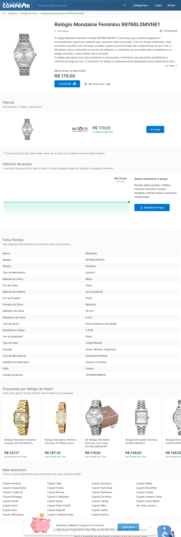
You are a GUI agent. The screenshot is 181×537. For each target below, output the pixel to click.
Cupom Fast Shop (102, 487)
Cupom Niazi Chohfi (58, 505)
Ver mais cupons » (146, 505)
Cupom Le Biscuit (13, 492)
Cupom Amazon (12, 483)
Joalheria (12, 13)
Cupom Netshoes (102, 492)
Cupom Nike (99, 505)
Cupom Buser (55, 501)
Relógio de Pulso (29, 13)
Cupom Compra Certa (149, 496)
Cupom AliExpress (13, 514)
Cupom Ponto (10, 501)
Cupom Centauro (101, 483)
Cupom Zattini (100, 510)
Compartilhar (168, 31)
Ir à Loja (155, 129)
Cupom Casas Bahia (14, 487)
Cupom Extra (10, 505)
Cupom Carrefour (102, 496)
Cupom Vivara (55, 487)
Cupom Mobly (144, 483)
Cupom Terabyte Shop (60, 514)
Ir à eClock (67, 84)
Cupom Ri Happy (12, 496)
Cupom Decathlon (146, 487)
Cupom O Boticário (58, 496)
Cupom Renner (55, 492)
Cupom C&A (54, 483)
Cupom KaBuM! (56, 510)
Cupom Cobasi (144, 492)
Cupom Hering (100, 501)
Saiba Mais (128, 527)
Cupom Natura (100, 514)
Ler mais (171, 65)
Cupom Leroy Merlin (147, 501)
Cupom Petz (10, 510)
